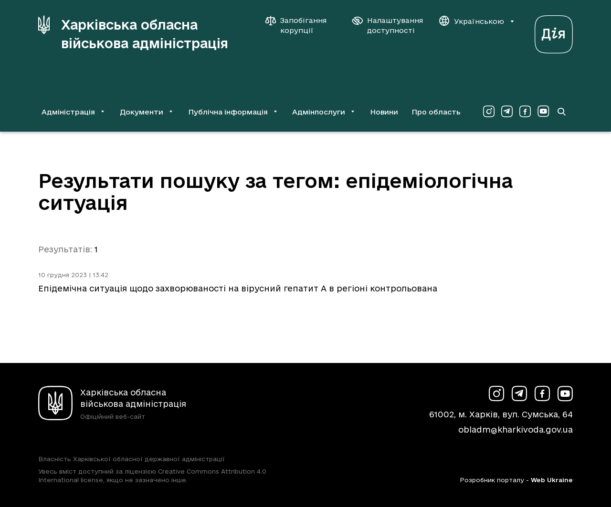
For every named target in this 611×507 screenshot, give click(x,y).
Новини (384, 112)
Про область (436, 112)
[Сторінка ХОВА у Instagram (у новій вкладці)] (489, 111)
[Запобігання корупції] (301, 25)
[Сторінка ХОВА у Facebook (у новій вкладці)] (525, 111)
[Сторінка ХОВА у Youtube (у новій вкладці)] (543, 111)
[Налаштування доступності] (387, 25)
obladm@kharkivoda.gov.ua (515, 429)
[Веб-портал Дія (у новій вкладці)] (554, 31)
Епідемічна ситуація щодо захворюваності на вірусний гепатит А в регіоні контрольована (237, 288)
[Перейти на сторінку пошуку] (561, 111)
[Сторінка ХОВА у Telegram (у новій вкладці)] (507, 111)
